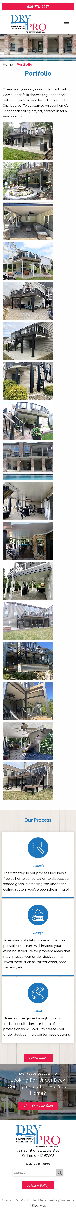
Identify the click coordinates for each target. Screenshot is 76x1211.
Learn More (38, 1058)
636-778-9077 (38, 6)
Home (8, 64)
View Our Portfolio (38, 1106)
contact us (51, 111)
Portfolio (24, 64)
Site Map (39, 1206)
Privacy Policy (38, 1185)
